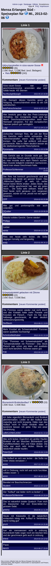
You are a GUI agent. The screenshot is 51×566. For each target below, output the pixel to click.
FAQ (37, 6)
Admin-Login (17, 4)
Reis (7, 73)
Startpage (27, 4)
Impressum (44, 6)
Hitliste (35, 4)
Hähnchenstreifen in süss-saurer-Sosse (21, 65)
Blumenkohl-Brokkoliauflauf (15, 402)
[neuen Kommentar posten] (32, 80)
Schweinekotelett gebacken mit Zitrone (21, 292)
